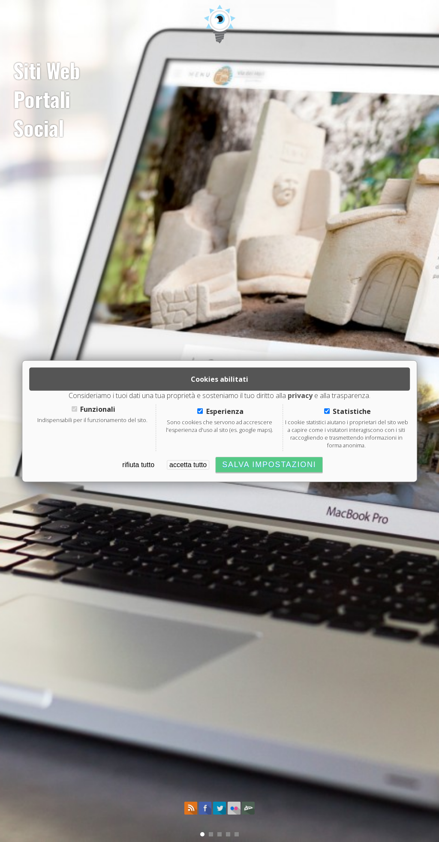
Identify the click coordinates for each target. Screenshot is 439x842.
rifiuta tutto (138, 464)
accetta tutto (188, 464)
